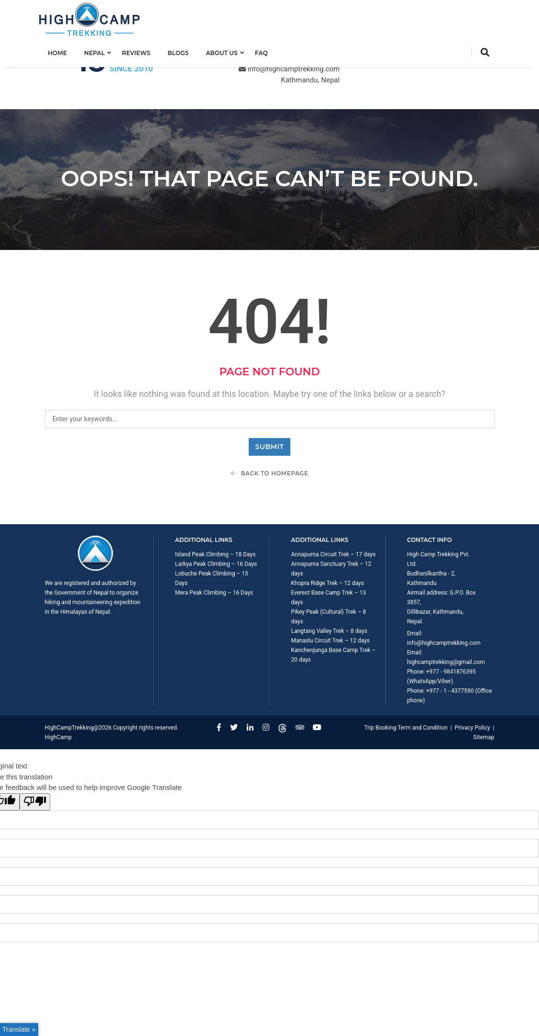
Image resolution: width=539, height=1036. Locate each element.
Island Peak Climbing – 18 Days (215, 514)
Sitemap (483, 697)
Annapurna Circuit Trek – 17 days (333, 514)
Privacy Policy (472, 688)
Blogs (183, 51)
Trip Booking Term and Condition (405, 688)
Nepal (100, 51)
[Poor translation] (35, 762)
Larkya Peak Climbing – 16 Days (216, 524)
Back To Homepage (269, 433)
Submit (269, 407)
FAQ (266, 51)
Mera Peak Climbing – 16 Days (214, 553)
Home (63, 51)
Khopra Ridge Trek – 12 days (327, 543)
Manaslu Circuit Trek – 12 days (330, 600)
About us (227, 51)
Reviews (142, 51)
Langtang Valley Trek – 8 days (329, 591)
